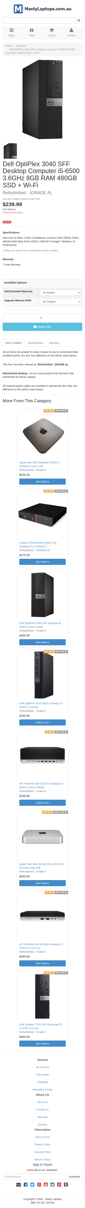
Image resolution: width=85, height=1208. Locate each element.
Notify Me (42, 327)
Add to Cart (42, 722)
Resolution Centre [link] (42, 1089)
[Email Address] (35, 1177)
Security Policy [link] (42, 1152)
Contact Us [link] (42, 1109)
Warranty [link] (43, 1117)
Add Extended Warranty (18, 291)
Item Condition (14, 342)
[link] (26, 1184)
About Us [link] (42, 1102)
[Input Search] (39, 20)
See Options (42, 481)
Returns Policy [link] (42, 1159)
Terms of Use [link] (42, 1137)
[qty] (42, 318)
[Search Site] (78, 20)
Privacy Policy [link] (42, 1144)
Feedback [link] (42, 1082)
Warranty (54, 342)
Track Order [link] (42, 1074)
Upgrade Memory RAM (17, 300)
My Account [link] (42, 1067)
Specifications (35, 342)
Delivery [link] (42, 1124)
